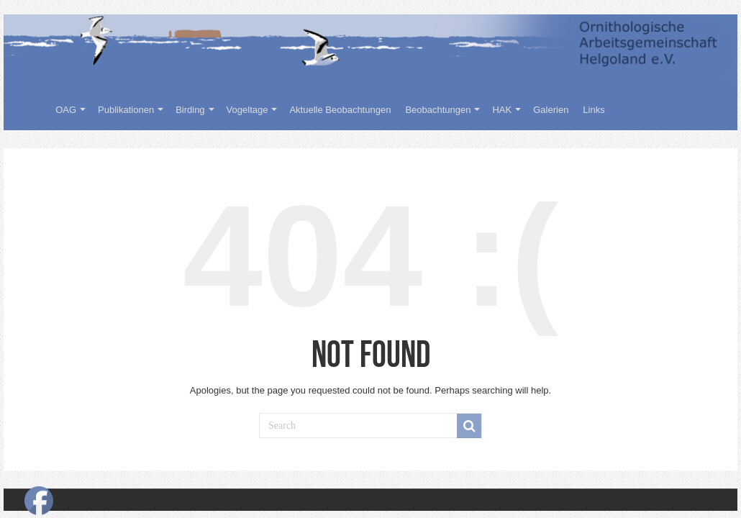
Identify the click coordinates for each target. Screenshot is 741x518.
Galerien (550, 109)
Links (593, 109)
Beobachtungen (437, 109)
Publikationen (126, 109)
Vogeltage (247, 109)
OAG (65, 109)
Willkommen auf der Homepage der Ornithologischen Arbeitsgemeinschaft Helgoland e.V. (29, 108)
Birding (190, 109)
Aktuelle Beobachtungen (340, 109)
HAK (502, 109)
